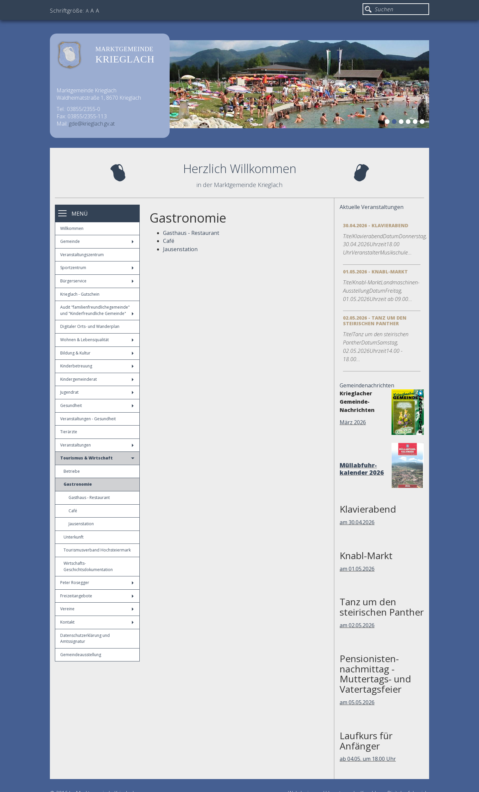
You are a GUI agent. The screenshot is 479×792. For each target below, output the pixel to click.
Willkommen (71, 228)
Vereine (97, 609)
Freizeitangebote (97, 596)
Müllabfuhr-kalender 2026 (362, 468)
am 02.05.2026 (357, 625)
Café (73, 511)
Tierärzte (68, 432)
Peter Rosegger (97, 582)
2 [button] (395, 122)
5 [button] (416, 122)
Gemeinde (97, 241)
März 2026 (353, 422)
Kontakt (97, 622)
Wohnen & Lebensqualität (97, 340)
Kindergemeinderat (97, 379)
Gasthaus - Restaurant (89, 497)
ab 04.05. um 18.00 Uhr (368, 758)
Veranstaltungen (97, 445)
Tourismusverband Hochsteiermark (97, 550)
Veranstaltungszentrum (82, 254)
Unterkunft (73, 537)
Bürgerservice (97, 281)
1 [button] (388, 122)
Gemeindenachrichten (367, 385)
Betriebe (72, 471)
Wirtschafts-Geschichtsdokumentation (88, 566)
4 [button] (409, 122)
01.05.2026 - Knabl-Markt (375, 271)
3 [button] (402, 122)
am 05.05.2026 (357, 702)
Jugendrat (97, 392)
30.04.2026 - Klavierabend (375, 225)
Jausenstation (81, 524)
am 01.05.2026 (357, 568)
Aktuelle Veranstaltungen (371, 207)
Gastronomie (78, 484)
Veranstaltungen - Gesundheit (88, 419)
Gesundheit (97, 405)
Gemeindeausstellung (80, 654)
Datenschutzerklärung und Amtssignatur (85, 638)
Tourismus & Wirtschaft (97, 458)
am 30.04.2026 (357, 522)
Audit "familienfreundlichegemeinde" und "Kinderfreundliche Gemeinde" (97, 310)
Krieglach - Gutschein (79, 294)
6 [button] (423, 122)
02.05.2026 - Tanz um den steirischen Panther (374, 321)
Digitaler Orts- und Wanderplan (89, 326)
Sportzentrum (97, 267)
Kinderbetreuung (97, 366)
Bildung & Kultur (97, 353)
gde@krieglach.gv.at (92, 123)
